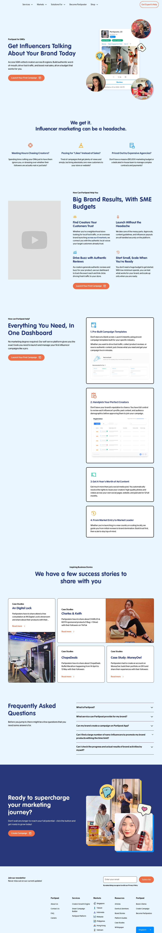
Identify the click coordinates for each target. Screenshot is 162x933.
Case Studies (119, 923)
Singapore (100, 903)
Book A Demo (141, 904)
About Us (54, 904)
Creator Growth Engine (81, 904)
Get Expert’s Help (149, 5)
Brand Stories (120, 913)
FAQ (52, 913)
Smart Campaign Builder (78, 910)
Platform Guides (121, 918)
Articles (117, 904)
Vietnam (100, 930)
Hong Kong (101, 925)
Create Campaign (142, 909)
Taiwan (99, 908)
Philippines (101, 921)
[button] (28, 4)
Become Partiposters (144, 913)
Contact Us (55, 909)
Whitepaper (119, 927)
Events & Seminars (122, 909)
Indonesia (100, 912)
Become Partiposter (78, 5)
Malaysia (100, 917)
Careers (54, 918)
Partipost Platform (79, 916)
